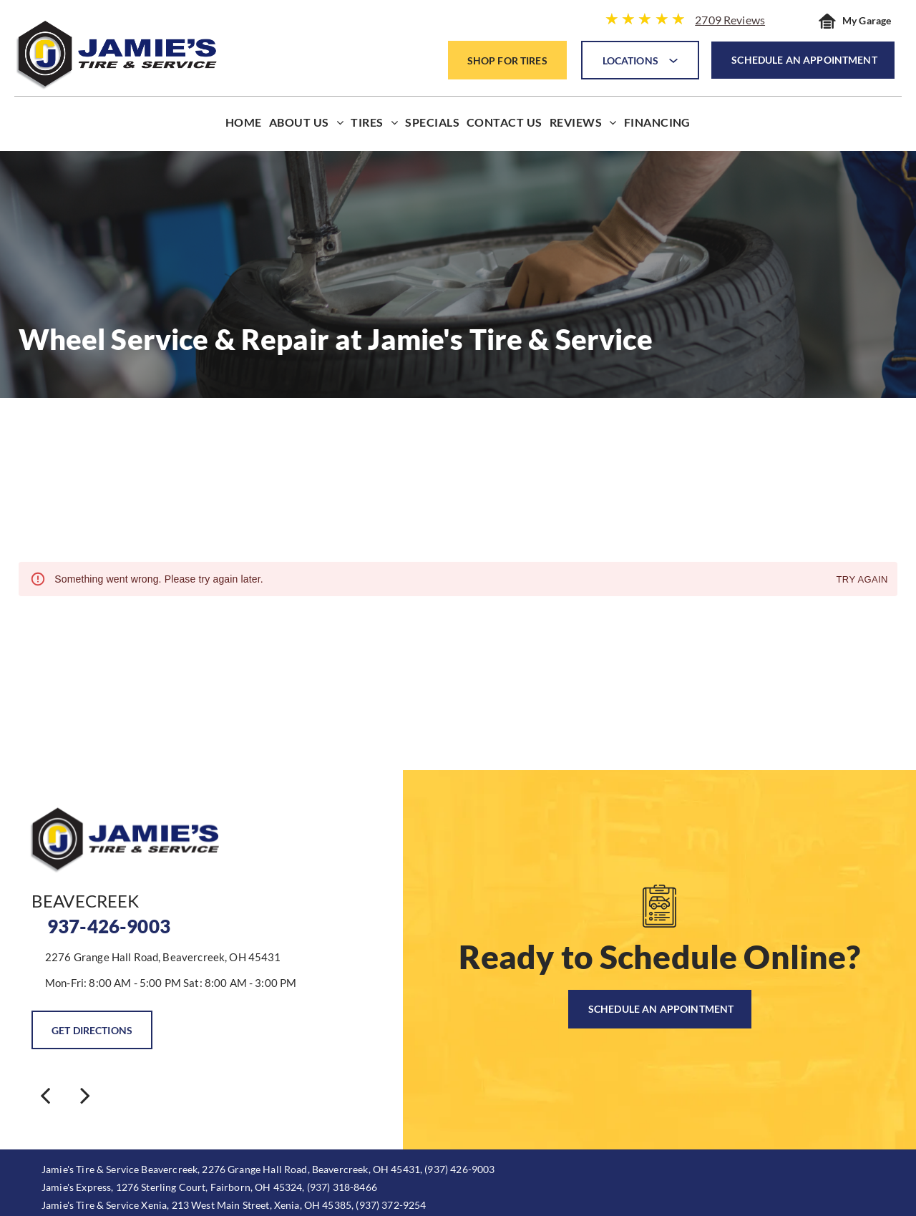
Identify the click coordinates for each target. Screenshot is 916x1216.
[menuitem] (243, 126)
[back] (45, 1095)
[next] (85, 1095)
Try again (862, 580)
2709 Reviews (730, 19)
